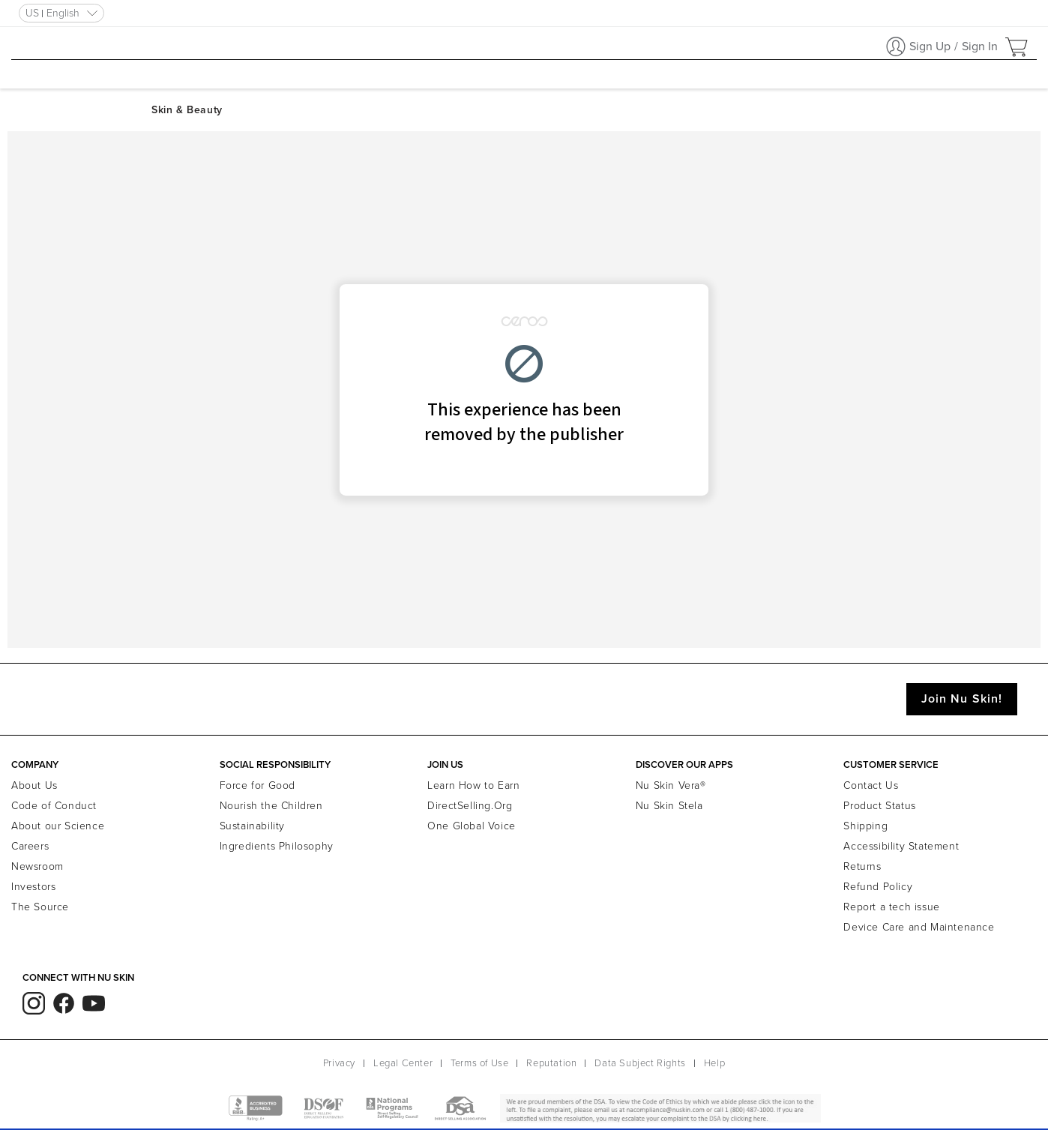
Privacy (339, 1063)
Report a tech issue (891, 907)
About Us (34, 785)
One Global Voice (471, 826)
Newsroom (37, 866)
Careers (30, 846)
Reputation (551, 1063)
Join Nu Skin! (961, 698)
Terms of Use (479, 1063)
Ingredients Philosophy (277, 846)
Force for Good (257, 785)
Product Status (879, 805)
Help (714, 1063)
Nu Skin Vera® (671, 785)
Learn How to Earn (473, 785)
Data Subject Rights (639, 1063)
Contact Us (870, 785)
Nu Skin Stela (669, 805)
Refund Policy (877, 886)
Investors (33, 886)
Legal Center (403, 1063)
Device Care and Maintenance (918, 927)
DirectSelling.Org (469, 805)
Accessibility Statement (901, 846)
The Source (40, 907)
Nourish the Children (271, 805)
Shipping (865, 826)
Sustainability (252, 826)
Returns (862, 866)
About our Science (57, 826)
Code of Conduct (54, 805)
